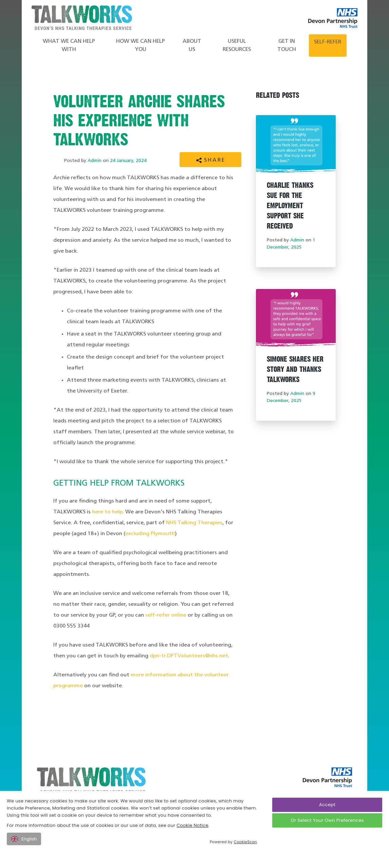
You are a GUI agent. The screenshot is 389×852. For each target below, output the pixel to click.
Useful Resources (237, 45)
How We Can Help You (140, 45)
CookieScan (245, 842)
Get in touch (286, 45)
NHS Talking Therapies (194, 523)
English (24, 839)
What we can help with (69, 45)
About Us (192, 45)
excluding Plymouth (150, 534)
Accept (327, 804)
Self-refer (327, 42)
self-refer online (165, 615)
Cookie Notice (192, 825)
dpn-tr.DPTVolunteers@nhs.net (189, 656)
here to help (107, 512)
